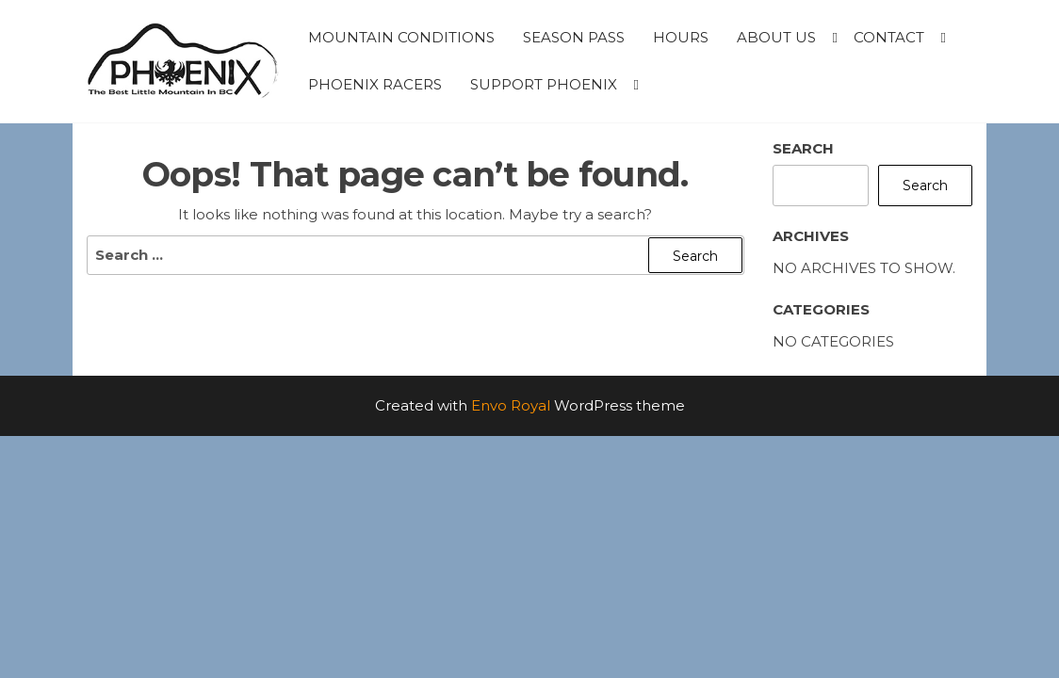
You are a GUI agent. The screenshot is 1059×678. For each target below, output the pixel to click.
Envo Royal (510, 405)
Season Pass (574, 37)
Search (803, 148)
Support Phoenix (543, 84)
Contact (889, 37)
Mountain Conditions (401, 37)
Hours (681, 37)
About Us (776, 37)
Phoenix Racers (375, 84)
